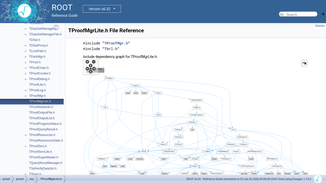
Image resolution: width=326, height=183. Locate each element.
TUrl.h (110, 49)
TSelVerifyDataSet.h (43, 168)
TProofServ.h (38, 146)
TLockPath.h (37, 51)
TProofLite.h (37, 84)
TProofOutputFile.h (42, 112)
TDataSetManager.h (42, 28)
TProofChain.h (39, 68)
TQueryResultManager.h (45, 163)
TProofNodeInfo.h (41, 107)
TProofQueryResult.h (43, 129)
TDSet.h (34, 40)
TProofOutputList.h (42, 118)
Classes (320, 25)
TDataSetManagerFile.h (45, 34)
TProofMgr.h (37, 96)
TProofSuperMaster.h (43, 157)
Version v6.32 (99, 9)
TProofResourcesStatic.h (46, 140)
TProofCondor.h (40, 73)
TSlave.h (35, 174)
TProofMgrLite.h (40, 101)
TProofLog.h (37, 90)
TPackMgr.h (37, 56)
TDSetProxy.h (38, 45)
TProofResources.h (42, 135)
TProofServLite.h (40, 152)
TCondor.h (36, 23)
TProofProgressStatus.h (45, 124)
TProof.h (35, 62)
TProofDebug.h (39, 79)
